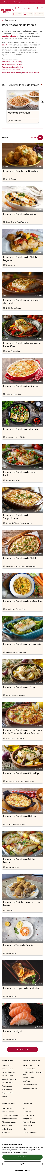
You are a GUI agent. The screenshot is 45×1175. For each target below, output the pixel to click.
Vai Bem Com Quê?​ (29, 1078)
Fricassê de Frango (9, 1122)
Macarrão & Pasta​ (29, 1122)
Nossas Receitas (8, 1069)
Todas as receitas (11, 20)
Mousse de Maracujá (9, 1119)
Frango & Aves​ (28, 1119)
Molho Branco (7, 1129)
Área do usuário (7, 1083)
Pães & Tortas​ (27, 1126)
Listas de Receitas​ (8, 1072)
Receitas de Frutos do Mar (11, 62)
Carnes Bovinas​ (28, 1115)
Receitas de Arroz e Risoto (11, 73)
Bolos (25, 1108)
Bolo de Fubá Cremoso (10, 1115)
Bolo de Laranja (7, 1126)
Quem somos (7, 1065)
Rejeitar (22, 1164)
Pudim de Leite (7, 1108)
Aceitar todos (22, 1157)
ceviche (5, 45)
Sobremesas (27, 1112)
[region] (22, 1156)
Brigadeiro (5, 1132)
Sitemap (5, 1096)
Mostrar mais (22, 1049)
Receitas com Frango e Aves (12, 64)
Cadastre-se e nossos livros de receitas (22, 2)
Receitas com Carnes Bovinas (12, 67)
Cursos (28, 14)
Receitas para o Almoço (30, 73)
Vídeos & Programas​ (9, 1079)
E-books (39, 14)
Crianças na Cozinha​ (30, 1085)
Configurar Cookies (22, 1170)
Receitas (17, 14)
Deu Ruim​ (26, 1081)
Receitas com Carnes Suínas (12, 70)
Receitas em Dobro (29, 1069)
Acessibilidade (7, 1089)
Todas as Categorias (30, 1132)
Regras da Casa (7, 1093)
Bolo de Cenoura (8, 1112)
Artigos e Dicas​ (7, 1076)
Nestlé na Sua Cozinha (31, 1065)
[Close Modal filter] (40, 137)
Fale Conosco (7, 1086)
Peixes (25, 1129)
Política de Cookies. (20, 1152)
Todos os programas (30, 1088)
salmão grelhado (9, 36)
